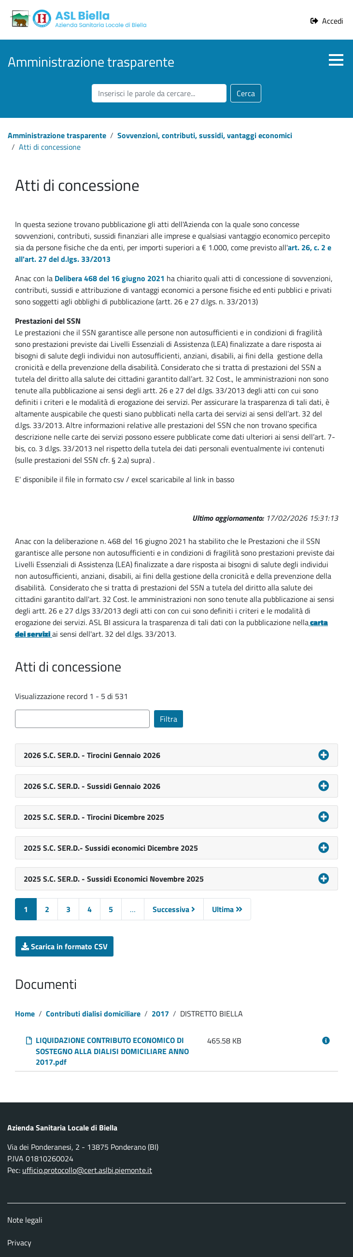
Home (25, 1013)
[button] (336, 60)
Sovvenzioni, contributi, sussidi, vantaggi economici (204, 135)
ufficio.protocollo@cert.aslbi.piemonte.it (87, 1170)
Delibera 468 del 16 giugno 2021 (110, 278)
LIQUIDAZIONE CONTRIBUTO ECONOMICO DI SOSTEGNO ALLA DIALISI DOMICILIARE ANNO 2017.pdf (112, 1051)
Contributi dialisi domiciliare (93, 1013)
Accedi (332, 21)
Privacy (19, 1242)
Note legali (24, 1220)
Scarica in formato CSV (72, 946)
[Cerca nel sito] (159, 93)
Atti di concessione (50, 147)
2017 (160, 1013)
